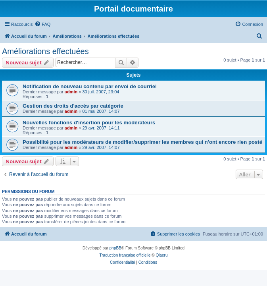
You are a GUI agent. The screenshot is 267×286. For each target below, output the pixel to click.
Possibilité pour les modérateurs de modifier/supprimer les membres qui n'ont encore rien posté (142, 142)
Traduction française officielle (125, 255)
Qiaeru (161, 255)
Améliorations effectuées (45, 51)
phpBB (115, 248)
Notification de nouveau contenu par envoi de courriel (90, 86)
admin (71, 91)
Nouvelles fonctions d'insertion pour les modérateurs (89, 123)
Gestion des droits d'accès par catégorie (73, 106)
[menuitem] (42, 24)
